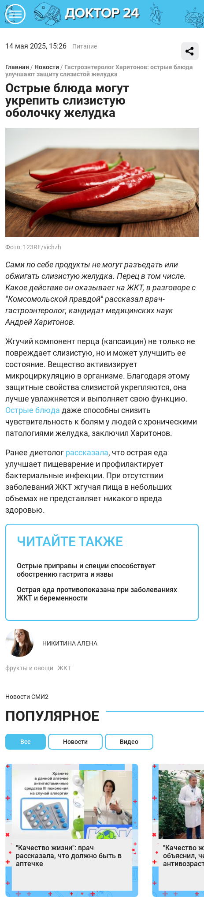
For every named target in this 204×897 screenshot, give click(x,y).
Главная (17, 67)
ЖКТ (64, 668)
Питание (84, 46)
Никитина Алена (69, 643)
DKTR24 (102, 14)
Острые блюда (32, 410)
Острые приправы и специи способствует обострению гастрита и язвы (86, 570)
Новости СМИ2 (26, 696)
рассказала (87, 452)
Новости (46, 67)
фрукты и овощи (29, 668)
